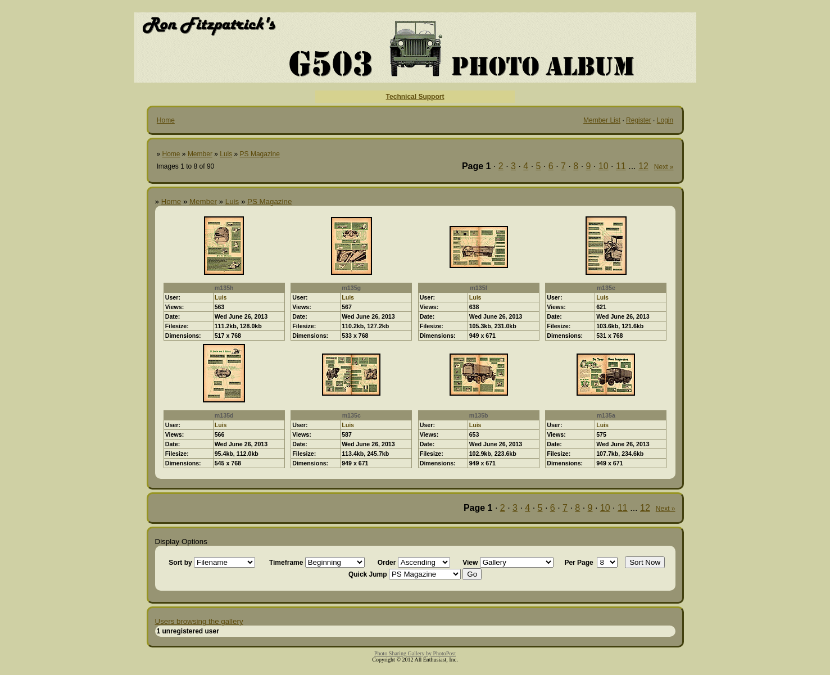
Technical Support (415, 97)
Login (665, 120)
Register (638, 120)
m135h (224, 287)
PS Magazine (260, 154)
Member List (601, 120)
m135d (224, 415)
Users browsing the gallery (199, 621)
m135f (478, 287)
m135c (351, 415)
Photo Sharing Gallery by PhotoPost (415, 653)
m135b (478, 415)
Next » (664, 167)
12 (643, 166)
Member (200, 154)
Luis (226, 154)
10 (603, 166)
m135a (606, 415)
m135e (606, 287)
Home (166, 120)
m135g (351, 287)
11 (621, 166)
